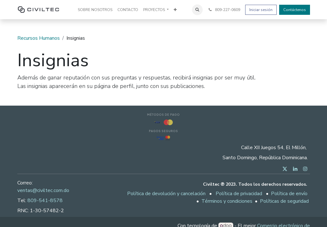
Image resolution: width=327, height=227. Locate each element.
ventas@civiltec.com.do (43, 190)
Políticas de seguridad (284, 201)
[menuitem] (95, 9)
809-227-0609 (224, 9)
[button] (197, 9)
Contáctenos (294, 9)
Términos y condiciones (226, 201)
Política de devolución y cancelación (166, 193)
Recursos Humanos (38, 38)
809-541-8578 (45, 200)
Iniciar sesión (261, 9)
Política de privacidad (239, 193)
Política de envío (289, 193)
